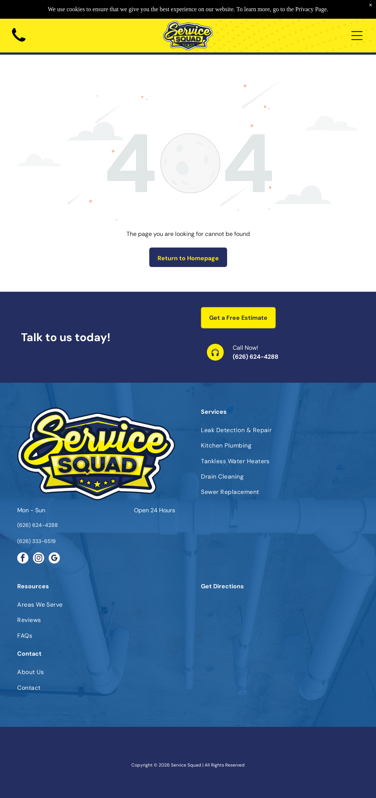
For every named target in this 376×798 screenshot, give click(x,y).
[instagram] (38, 558)
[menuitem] (279, 430)
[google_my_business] (54, 558)
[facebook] (22, 558)
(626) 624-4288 (255, 357)
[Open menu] (357, 35)
